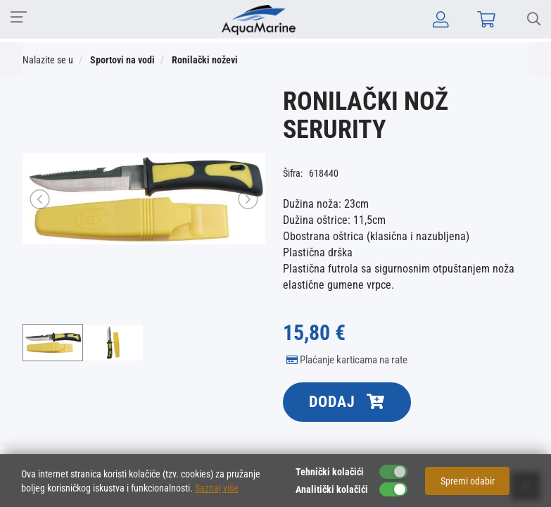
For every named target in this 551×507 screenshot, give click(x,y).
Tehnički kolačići (330, 471)
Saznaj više (217, 488)
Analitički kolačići (332, 489)
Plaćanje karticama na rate (346, 359)
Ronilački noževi (205, 59)
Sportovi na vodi (122, 59)
